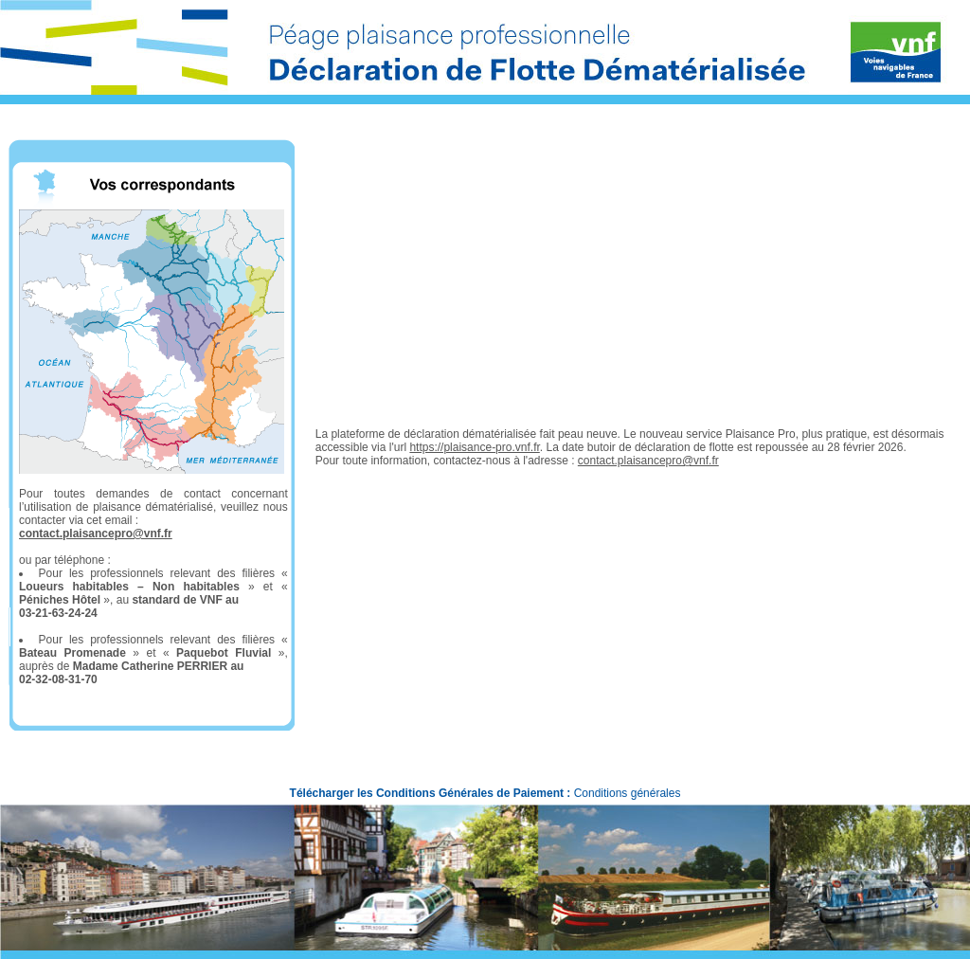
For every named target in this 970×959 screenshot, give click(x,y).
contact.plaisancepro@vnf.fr (95, 533)
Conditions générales (627, 793)
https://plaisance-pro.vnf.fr (474, 447)
